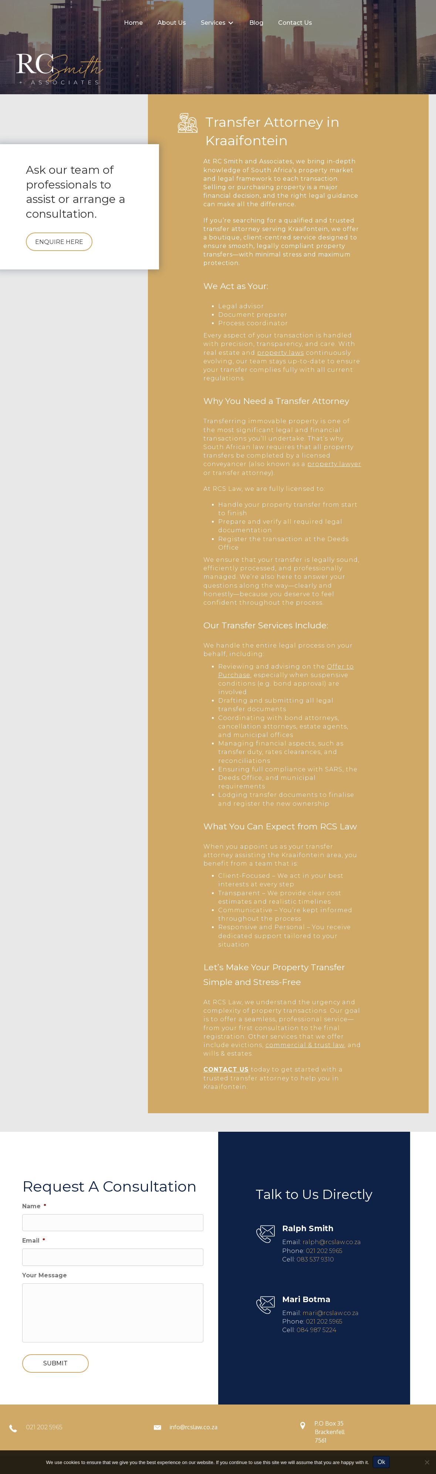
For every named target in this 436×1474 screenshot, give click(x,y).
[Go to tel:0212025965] (72, 1429)
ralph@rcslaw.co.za (332, 1242)
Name (34, 1206)
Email (33, 1240)
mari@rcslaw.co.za (331, 1313)
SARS (333, 769)
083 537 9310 (315, 1259)
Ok (381, 1462)
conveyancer (225, 464)
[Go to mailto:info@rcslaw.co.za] (218, 1429)
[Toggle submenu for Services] (230, 22)
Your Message (44, 1275)
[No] (426, 1462)
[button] (59, 241)
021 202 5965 (324, 1250)
